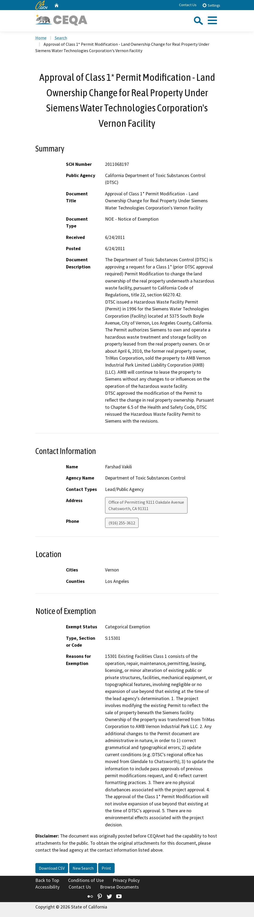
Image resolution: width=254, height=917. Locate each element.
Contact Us (188, 4)
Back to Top (47, 880)
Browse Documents (119, 887)
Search (61, 37)
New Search (83, 868)
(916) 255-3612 (122, 522)
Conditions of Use (86, 880)
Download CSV (52, 868)
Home (41, 37)
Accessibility (47, 887)
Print (106, 868)
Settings (211, 5)
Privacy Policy (126, 880)
